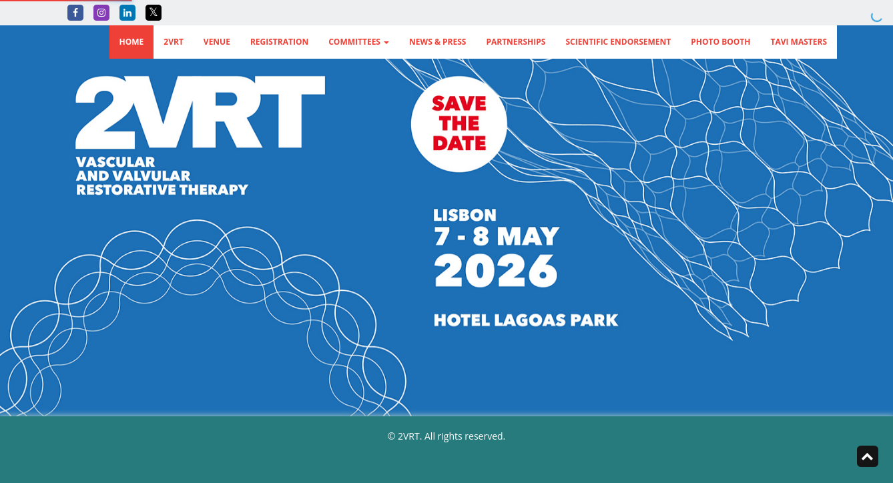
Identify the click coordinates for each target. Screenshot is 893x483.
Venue (217, 41)
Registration (279, 41)
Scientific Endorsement (618, 41)
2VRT (174, 41)
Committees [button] (358, 41)
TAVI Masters (798, 41)
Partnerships (515, 41)
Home (131, 41)
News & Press (437, 41)
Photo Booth (720, 41)
